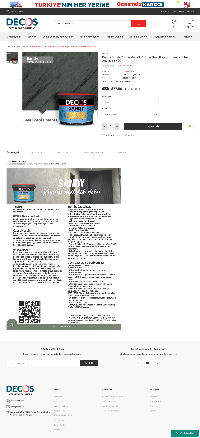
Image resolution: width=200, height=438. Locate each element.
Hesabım (154, 397)
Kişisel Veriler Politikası (111, 411)
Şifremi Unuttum (61, 406)
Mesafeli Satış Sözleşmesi (112, 397)
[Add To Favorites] (190, 126)
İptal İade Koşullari (110, 406)
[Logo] (22, 23)
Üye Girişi (58, 401)
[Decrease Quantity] (104, 126)
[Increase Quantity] (117, 126)
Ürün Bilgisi (13, 152)
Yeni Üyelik (58, 397)
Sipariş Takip (155, 401)
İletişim (190, 11)
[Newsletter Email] (52, 363)
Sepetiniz (153, 411)
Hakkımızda (178, 11)
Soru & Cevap (64, 152)
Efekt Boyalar (128, 71)
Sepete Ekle (152, 126)
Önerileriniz (120, 152)
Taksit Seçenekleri (93, 152)
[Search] (100, 23)
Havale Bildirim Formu (63, 416)
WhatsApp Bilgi (185, 433)
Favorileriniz (155, 406)
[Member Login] (175, 23)
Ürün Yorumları (38, 152)
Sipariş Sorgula (60, 420)
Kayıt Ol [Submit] (89, 363)
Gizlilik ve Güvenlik (109, 401)
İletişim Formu (60, 411)
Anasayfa (165, 11)
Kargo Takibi (59, 425)
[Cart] (190, 23)
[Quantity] (111, 126)
